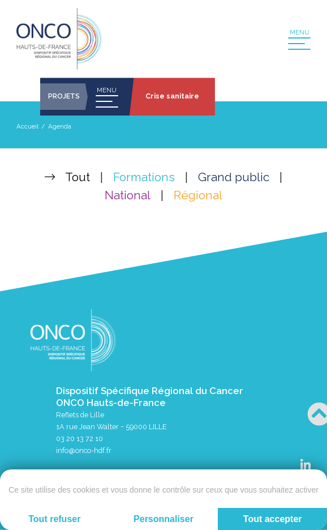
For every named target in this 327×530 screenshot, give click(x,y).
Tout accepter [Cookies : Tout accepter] (272, 519)
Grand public (233, 177)
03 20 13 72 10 (79, 438)
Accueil (27, 126)
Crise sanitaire (172, 96)
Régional (198, 195)
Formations (144, 177)
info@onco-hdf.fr (83, 450)
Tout (77, 177)
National (127, 195)
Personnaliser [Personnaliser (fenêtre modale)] (163, 519)
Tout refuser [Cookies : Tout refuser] (54, 519)
